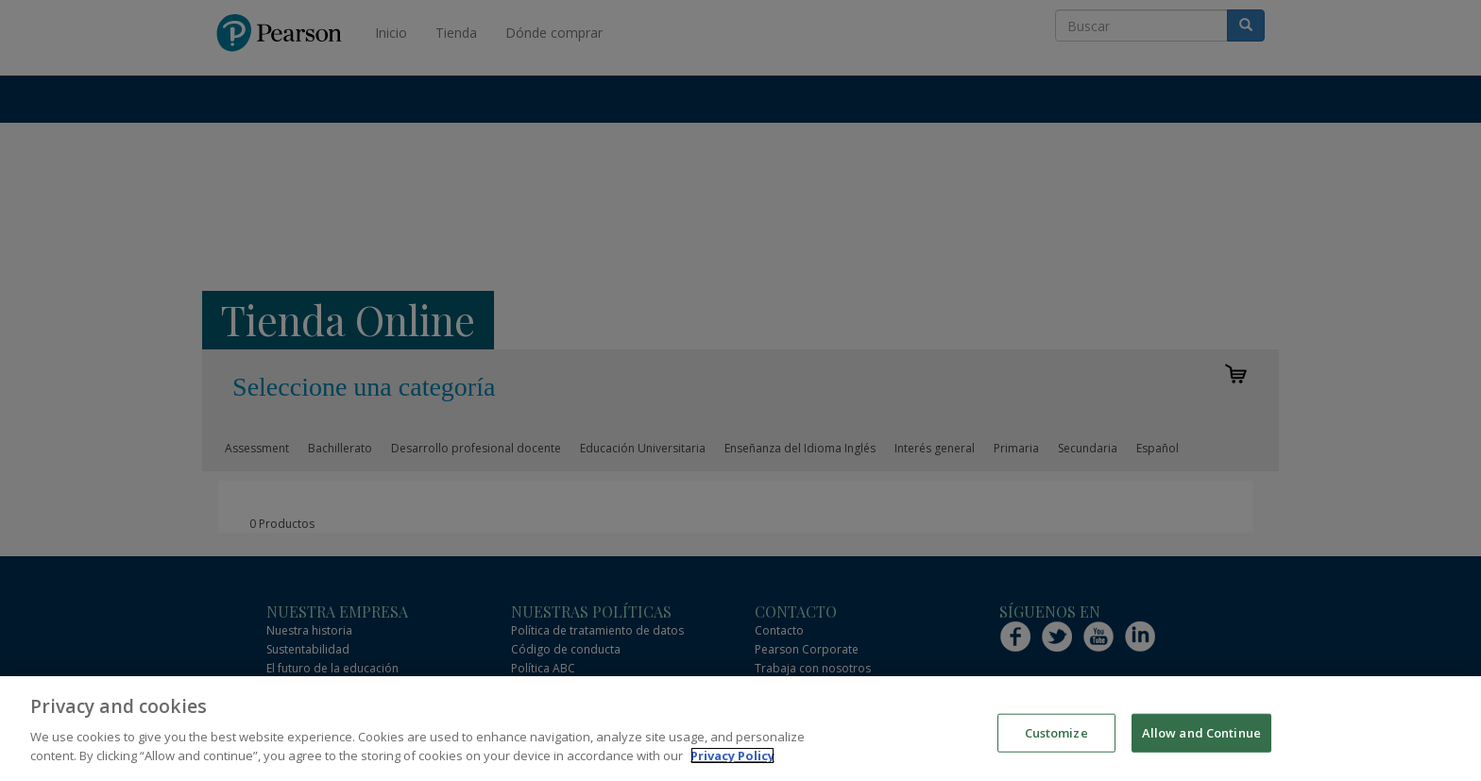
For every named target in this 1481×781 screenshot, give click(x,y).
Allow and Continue (1201, 742)
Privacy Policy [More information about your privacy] (732, 764)
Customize (1056, 742)
